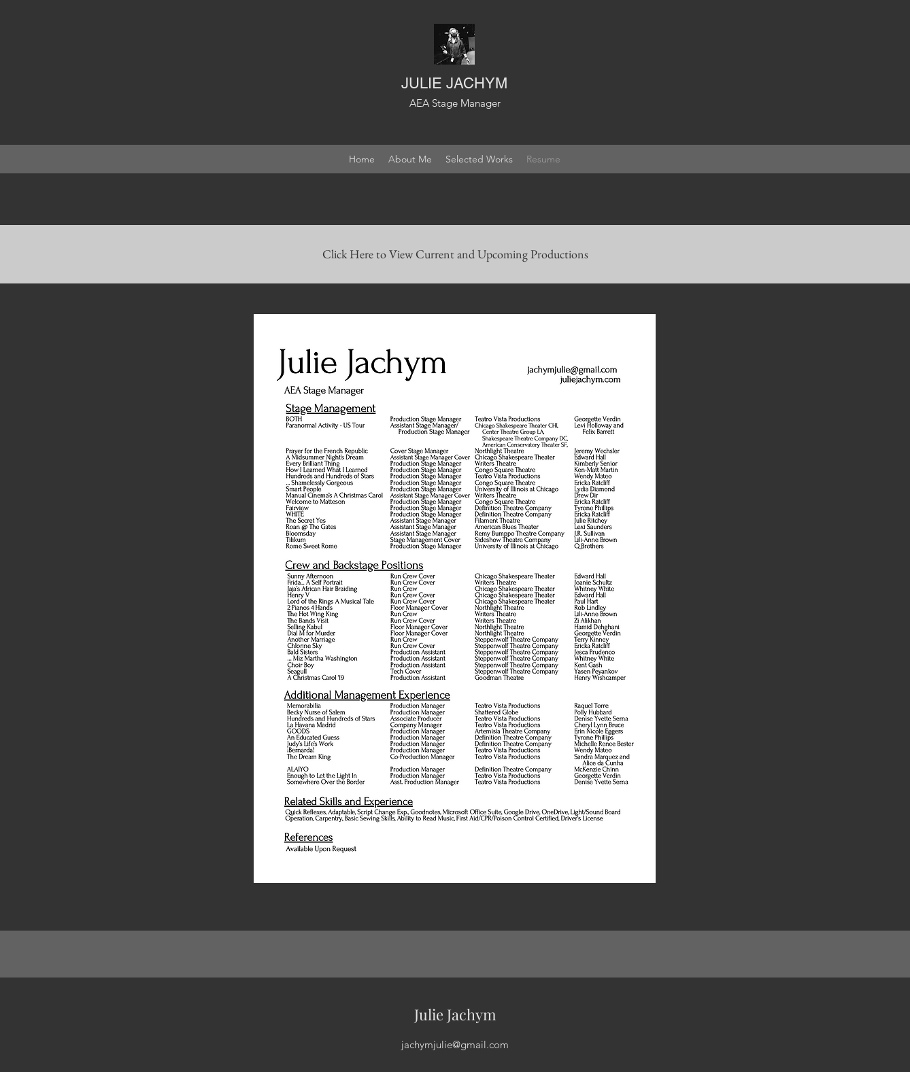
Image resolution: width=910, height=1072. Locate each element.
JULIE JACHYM (454, 83)
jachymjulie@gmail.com (455, 1044)
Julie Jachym (455, 1014)
